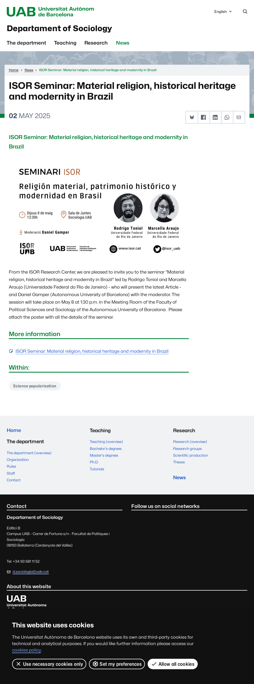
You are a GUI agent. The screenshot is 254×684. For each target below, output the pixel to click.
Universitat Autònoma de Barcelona (53, 12)
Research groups (187, 449)
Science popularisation (35, 386)
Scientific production (190, 456)
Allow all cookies (173, 664)
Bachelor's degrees (106, 449)
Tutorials (97, 469)
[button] (191, 118)
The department (26, 43)
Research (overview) (190, 442)
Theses (179, 463)
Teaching (65, 43)
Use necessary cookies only (49, 664)
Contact (14, 481)
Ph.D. (94, 463)
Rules (11, 467)
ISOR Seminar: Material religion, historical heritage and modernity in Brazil (92, 352)
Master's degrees (104, 456)
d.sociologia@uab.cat (31, 572)
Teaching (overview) (106, 442)
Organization (18, 460)
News (122, 43)
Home (14, 431)
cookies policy (26, 650)
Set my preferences (117, 664)
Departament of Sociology (62, 29)
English (223, 13)
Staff (11, 474)
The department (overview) (29, 454)
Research (96, 43)
